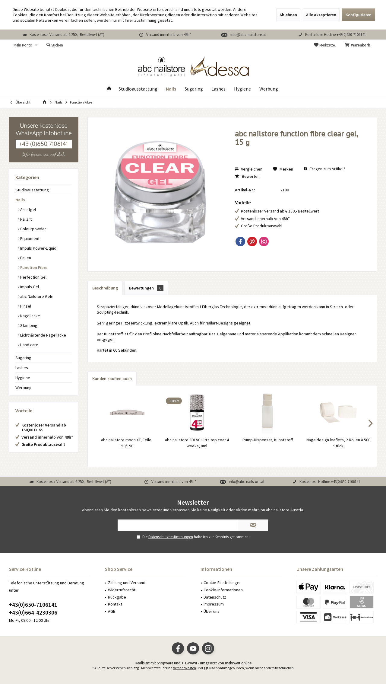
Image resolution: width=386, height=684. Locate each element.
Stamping (28, 325)
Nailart (25, 219)
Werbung (23, 387)
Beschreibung (105, 288)
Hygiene (22, 377)
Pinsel (25, 306)
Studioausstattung (32, 190)
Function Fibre (33, 267)
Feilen (25, 257)
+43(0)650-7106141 (33, 604)
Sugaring (23, 357)
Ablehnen (288, 15)
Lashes (21, 367)
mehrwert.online (238, 663)
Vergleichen (248, 169)
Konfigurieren (359, 15)
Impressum (214, 604)
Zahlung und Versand (126, 582)
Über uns (212, 611)
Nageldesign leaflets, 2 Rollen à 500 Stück (338, 443)
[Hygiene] (242, 89)
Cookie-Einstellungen (223, 582)
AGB (111, 611)
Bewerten (247, 176)
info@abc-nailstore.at (248, 34)
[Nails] (171, 89)
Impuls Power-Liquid (37, 248)
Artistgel (27, 209)
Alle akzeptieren (321, 15)
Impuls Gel (29, 286)
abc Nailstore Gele (36, 296)
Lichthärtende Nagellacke (42, 335)
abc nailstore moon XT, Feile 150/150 (126, 443)
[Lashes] (218, 89)
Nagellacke (29, 315)
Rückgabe (117, 597)
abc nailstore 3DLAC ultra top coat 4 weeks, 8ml (197, 443)
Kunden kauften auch (112, 378)
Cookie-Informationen (223, 590)
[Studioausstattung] (138, 89)
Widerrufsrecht (121, 590)
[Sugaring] (193, 89)
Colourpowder (32, 229)
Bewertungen (146, 288)
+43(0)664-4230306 (33, 612)
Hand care (28, 344)
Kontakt (115, 604)
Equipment (29, 238)
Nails (20, 200)
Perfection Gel (32, 277)
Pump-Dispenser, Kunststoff (267, 440)
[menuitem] (358, 45)
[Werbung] (268, 89)
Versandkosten (184, 668)
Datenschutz (215, 597)
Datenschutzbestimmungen (170, 536)
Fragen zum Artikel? (324, 168)
